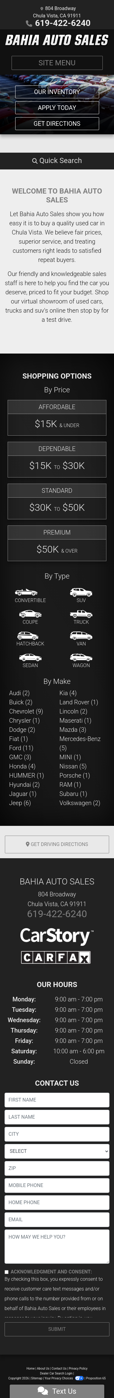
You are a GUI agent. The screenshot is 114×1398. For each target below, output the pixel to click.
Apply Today (57, 107)
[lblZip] (57, 1168)
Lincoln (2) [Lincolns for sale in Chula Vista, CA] (74, 711)
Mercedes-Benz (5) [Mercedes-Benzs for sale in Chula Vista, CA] (80, 743)
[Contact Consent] (7, 1272)
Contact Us (59, 1368)
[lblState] (57, 1151)
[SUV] (81, 596)
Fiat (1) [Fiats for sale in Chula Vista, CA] (18, 739)
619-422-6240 (63, 23)
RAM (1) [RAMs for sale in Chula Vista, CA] (70, 784)
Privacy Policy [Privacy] (78, 1368)
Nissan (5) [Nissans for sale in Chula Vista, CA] (73, 766)
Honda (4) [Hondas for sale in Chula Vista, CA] (22, 766)
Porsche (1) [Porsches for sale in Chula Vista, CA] (75, 775)
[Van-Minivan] (81, 639)
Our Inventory (57, 92)
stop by (90, 310)
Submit (57, 1329)
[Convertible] (30, 596)
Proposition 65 (96, 1378)
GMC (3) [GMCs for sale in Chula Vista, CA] (20, 757)
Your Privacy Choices (65, 1378)
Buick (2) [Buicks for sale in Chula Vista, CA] (21, 702)
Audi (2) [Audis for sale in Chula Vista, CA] (19, 693)
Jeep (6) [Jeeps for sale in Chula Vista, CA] (20, 803)
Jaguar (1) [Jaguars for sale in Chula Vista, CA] (22, 793)
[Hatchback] (30, 639)
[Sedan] (30, 661)
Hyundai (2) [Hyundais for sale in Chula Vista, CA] (24, 784)
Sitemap (36, 1378)
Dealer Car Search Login (56, 1373)
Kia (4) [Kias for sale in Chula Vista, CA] (68, 693)
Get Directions (57, 123)
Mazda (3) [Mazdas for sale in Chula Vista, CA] (73, 729)
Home (30, 1368)
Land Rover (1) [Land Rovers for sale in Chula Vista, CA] (79, 702)
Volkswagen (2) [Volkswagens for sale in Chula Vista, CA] (80, 803)
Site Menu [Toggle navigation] (57, 63)
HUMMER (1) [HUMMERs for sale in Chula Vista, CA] (26, 775)
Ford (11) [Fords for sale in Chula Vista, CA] (21, 748)
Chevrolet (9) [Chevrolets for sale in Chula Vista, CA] (26, 711)
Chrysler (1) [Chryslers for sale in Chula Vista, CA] (24, 720)
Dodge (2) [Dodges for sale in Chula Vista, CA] (22, 729)
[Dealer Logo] (57, 40)
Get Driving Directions (57, 844)
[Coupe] (30, 617)
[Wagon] (81, 661)
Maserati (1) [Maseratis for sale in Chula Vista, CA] (76, 720)
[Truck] (81, 617)
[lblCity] (57, 1134)
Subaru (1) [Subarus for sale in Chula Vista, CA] (73, 793)
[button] (57, 161)
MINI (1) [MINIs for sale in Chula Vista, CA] (70, 757)
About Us (43, 1368)
